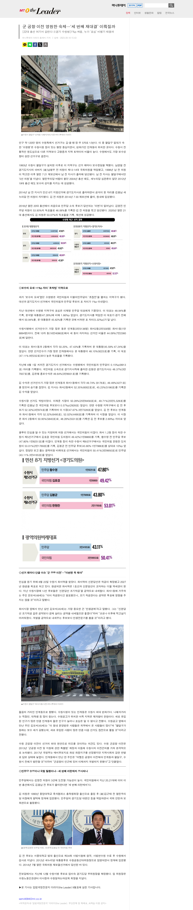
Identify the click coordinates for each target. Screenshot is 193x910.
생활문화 (148, 13)
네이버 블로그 (30, 44)
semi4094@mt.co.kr (30, 899)
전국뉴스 (169, 13)
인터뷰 (137, 13)
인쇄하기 (45, 44)
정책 (128, 13)
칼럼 (159, 13)
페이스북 (35, 44)
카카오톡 (24, 44)
